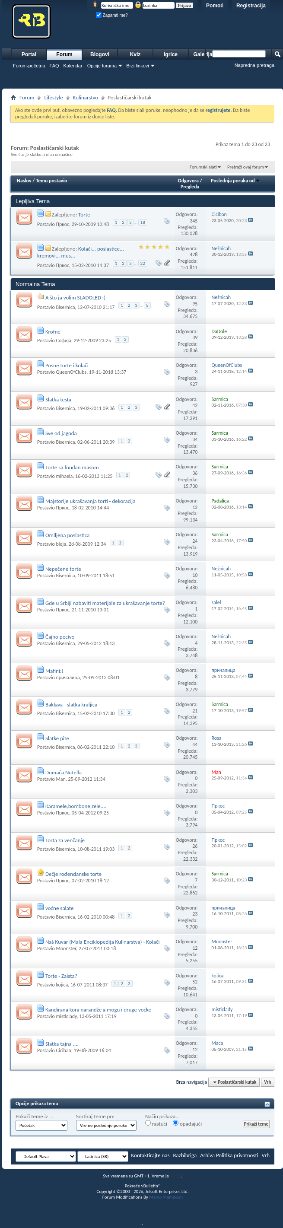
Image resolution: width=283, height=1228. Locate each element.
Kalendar (73, 65)
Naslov (24, 181)
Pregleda (190, 187)
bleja (61, 544)
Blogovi (99, 54)
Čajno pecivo (59, 636)
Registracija (251, 6)
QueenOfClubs (71, 372)
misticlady (66, 1016)
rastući (156, 1123)
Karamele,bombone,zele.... (75, 806)
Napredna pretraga (254, 65)
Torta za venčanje (65, 840)
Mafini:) (54, 671)
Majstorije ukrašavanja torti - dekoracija (90, 501)
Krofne (52, 331)
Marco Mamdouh (166, 1197)
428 (193, 254)
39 (194, 337)
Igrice (171, 54)
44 (194, 744)
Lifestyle (53, 97)
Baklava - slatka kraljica (71, 704)
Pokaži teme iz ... (35, 1116)
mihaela (64, 476)
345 (193, 221)
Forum (64, 54)
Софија (63, 340)
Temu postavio (51, 181)
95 (194, 304)
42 (194, 405)
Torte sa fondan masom (72, 467)
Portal (29, 54)
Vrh (267, 1082)
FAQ (54, 65)
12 (194, 507)
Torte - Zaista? (61, 976)
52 (194, 982)
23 (194, 914)
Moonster (66, 948)
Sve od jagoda (61, 433)
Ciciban (63, 1050)
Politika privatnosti (237, 1155)
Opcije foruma (102, 65)
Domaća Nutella (63, 772)
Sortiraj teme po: (95, 1116)
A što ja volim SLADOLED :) (75, 297)
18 (142, 222)
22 (142, 263)
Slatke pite (57, 738)
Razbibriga (185, 1155)
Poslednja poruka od (235, 181)
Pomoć (214, 6)
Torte (84, 214)
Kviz (135, 54)
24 (194, 541)
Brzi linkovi (137, 65)
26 (194, 846)
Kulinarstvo (86, 97)
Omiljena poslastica (67, 535)
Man (60, 779)
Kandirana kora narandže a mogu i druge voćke (98, 1009)
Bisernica (65, 307)
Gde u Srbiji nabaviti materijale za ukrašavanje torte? (105, 603)
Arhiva (207, 1155)
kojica (62, 985)
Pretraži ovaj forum (245, 167)
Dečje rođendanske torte (73, 874)
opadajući (187, 1123)
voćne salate (59, 908)
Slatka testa (58, 399)
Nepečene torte (63, 569)
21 (194, 711)
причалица (67, 677)
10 (194, 575)
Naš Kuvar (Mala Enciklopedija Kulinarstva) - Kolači (102, 941)
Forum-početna (29, 65)
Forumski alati (203, 167)
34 (194, 439)
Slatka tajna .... (62, 1043)
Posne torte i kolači (67, 365)
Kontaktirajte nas (150, 1155)
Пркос (62, 224)
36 (194, 473)
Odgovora (188, 181)
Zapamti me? (112, 15)
